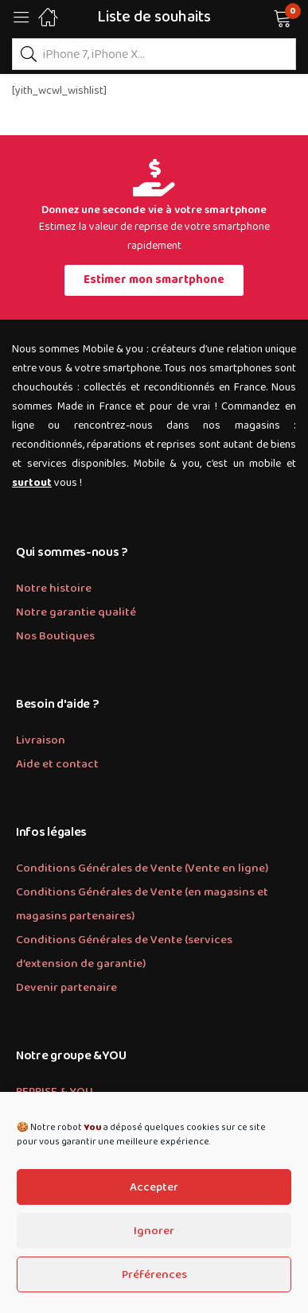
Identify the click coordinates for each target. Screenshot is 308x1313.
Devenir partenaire (66, 987)
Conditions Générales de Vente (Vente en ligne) (142, 868)
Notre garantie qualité (76, 612)
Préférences (154, 1274)
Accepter (154, 1187)
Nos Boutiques (55, 636)
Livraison (40, 740)
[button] (262, 16)
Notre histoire (54, 588)
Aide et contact (57, 764)
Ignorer (154, 1231)
